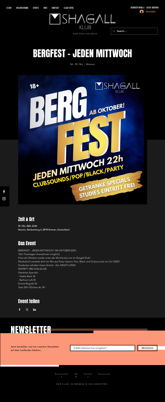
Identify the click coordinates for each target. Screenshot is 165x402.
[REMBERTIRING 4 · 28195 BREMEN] (123, 7)
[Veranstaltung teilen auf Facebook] (19, 309)
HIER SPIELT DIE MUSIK (85, 34)
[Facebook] (4, 192)
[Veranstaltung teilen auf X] (27, 309)
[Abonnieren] (147, 348)
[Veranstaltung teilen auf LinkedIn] (34, 309)
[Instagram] (4, 199)
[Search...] (134, 31)
